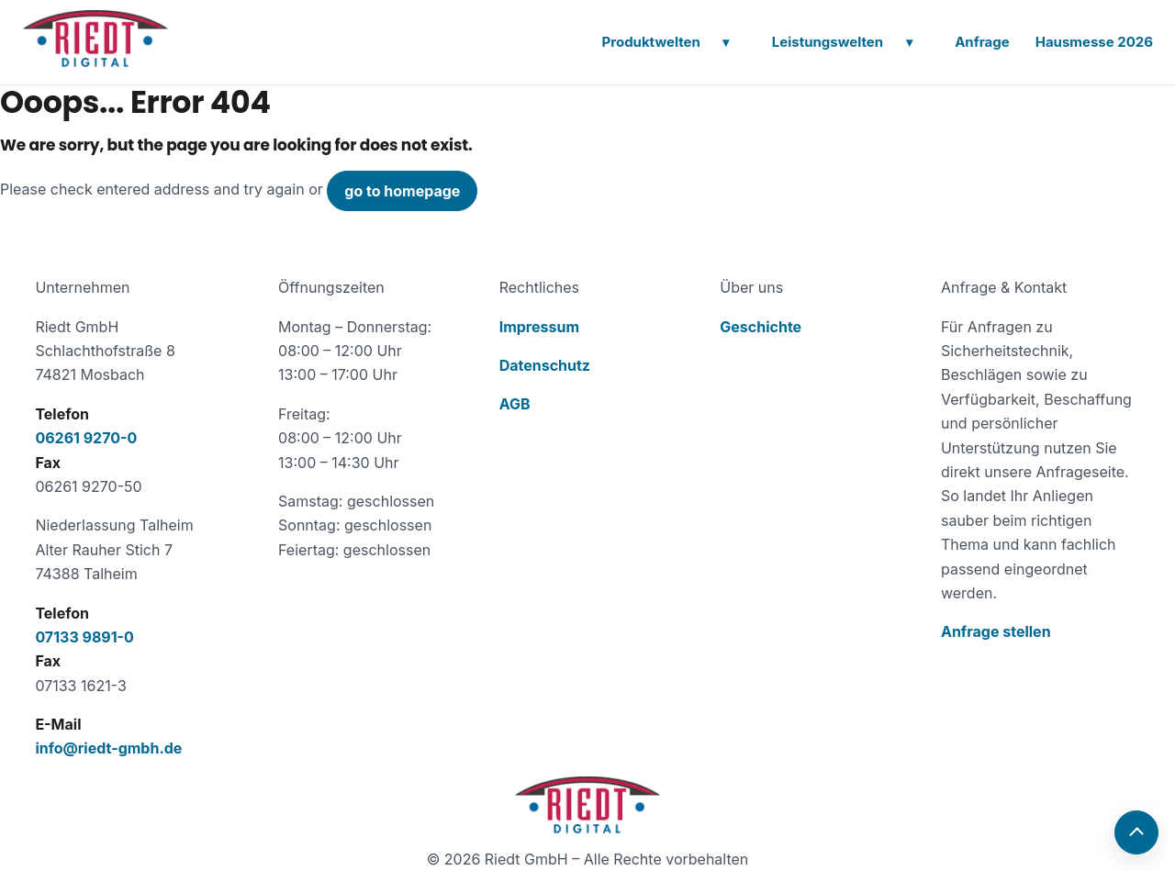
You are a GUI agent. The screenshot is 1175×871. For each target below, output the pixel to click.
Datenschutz (544, 365)
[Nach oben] (1136, 832)
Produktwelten (650, 41)
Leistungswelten (827, 41)
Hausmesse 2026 (1094, 41)
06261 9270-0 (86, 438)
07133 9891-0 (84, 637)
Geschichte (760, 327)
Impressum (539, 327)
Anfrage (982, 41)
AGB (515, 404)
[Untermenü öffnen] (726, 42)
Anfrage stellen (996, 631)
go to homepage (402, 191)
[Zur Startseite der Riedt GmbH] (587, 805)
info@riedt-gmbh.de (108, 748)
